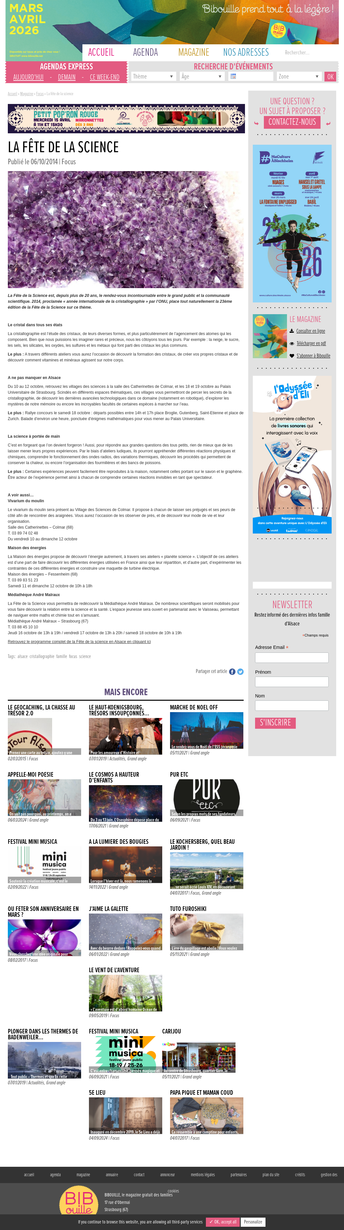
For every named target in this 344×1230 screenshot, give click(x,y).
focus (73, 656)
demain (67, 77)
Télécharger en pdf (311, 343)
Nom (260, 695)
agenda (55, 1175)
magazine (83, 1175)
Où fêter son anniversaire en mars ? (43, 912)
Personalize (253, 1222)
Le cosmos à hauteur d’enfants (114, 777)
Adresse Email (271, 648)
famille (61, 656)
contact (139, 1175)
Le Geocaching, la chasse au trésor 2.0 (41, 710)
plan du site (271, 1175)
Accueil (12, 94)
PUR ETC (179, 774)
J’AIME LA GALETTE (108, 909)
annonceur (167, 1175)
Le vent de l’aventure (114, 970)
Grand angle (137, 758)
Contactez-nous (292, 122)
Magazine (26, 94)
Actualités (117, 758)
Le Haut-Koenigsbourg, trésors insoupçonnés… (119, 710)
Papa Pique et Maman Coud (201, 1093)
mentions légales (203, 1175)
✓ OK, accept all (222, 1222)
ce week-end (105, 77)
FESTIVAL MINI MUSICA (32, 842)
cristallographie (42, 656)
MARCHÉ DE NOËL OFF (194, 707)
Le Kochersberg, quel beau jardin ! (202, 845)
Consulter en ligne (310, 331)
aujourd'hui (28, 77)
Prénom (263, 672)
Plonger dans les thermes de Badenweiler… (43, 1034)
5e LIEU (97, 1093)
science (85, 656)
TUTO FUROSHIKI (188, 909)
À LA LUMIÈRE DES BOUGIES (119, 842)
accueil (29, 1175)
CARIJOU (171, 1031)
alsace (23, 656)
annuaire (112, 1175)
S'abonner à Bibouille (313, 356)
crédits (300, 1175)
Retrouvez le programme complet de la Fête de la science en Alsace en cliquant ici (79, 641)
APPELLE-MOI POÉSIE (30, 774)
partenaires (239, 1175)
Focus (40, 94)
